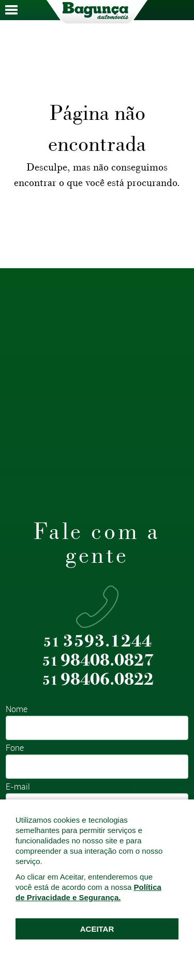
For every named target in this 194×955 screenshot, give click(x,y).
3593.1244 (97, 641)
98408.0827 (98, 660)
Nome (16, 710)
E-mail (18, 787)
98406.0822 (98, 679)
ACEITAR (97, 929)
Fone (15, 748)
